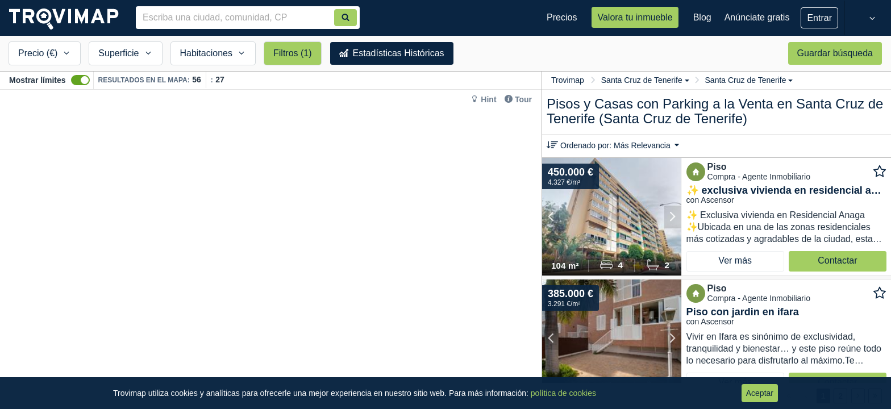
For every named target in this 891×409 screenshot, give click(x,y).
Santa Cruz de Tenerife (645, 80)
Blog (702, 17)
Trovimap (567, 80)
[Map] (271, 249)
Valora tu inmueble (634, 17)
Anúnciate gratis (757, 17)
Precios (562, 17)
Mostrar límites (37, 80)
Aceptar (759, 393)
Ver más (735, 260)
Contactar (837, 260)
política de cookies (563, 393)
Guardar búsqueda (835, 53)
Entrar (819, 18)
